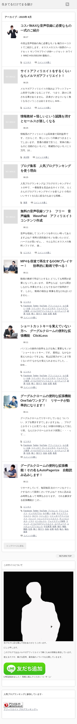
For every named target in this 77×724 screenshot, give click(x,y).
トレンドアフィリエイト (47, 518)
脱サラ (39, 314)
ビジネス (27, 62)
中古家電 (47, 526)
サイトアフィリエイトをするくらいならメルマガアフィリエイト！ (45, 73)
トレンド (32, 518)
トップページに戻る (15, 546)
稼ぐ (33, 314)
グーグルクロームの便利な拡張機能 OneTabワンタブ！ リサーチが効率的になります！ (46, 400)
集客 (25, 202)
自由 (45, 314)
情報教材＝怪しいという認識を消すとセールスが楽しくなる (45, 119)
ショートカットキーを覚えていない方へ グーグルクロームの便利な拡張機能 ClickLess (45, 330)
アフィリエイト (55, 306)
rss (67, 4)
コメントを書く (44, 62)
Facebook (27, 306)
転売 (57, 529)
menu (73, 4)
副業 (54, 526)
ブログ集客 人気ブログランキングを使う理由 (45, 168)
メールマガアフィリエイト (41, 311)
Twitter (35, 306)
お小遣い (47, 513)
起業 (50, 314)
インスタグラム (35, 513)
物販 (64, 526)
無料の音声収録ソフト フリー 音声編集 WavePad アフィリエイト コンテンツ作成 (46, 215)
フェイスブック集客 (56, 521)
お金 (28, 308)
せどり (35, 516)
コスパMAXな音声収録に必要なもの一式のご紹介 (46, 28)
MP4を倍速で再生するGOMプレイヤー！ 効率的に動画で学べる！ (46, 264)
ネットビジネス (48, 308)
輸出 (67, 529)
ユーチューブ (60, 311)
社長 (28, 314)
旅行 (59, 526)
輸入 (62, 529)
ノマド (31, 521)
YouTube (43, 306)
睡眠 (25, 529)
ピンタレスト (41, 521)
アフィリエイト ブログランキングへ (21, 709)
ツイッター (36, 308)
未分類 (26, 157)
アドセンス (53, 511)
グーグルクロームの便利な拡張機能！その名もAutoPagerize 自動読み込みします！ (46, 470)
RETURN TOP (65, 556)
